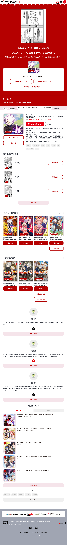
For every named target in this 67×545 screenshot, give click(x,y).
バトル (53, 145)
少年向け (14, 494)
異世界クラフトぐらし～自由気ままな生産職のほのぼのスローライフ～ (35, 457)
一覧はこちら (33, 203)
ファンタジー (36, 145)
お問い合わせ (44, 532)
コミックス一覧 (13, 138)
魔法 (28, 148)
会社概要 (26, 532)
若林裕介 (9, 102)
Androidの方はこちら (44, 81)
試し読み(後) (41, 299)
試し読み (56, 248)
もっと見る (33, 485)
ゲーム (48, 145)
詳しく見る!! (33, 334)
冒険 (32, 148)
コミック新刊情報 (10, 213)
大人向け (28, 494)
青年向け (21, 494)
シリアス (29, 145)
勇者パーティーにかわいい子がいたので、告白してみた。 (33, 470)
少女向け (34, 494)
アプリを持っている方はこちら (33, 87)
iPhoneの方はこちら (21, 81)
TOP (21, 532)
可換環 (16, 102)
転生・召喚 (7, 494)
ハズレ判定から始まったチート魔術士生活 (29, 442)
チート (37, 148)
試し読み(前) (41, 294)
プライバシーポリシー (34, 532)
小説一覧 (13, 143)
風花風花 (29, 102)
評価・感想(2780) (36, 124)
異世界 (42, 145)
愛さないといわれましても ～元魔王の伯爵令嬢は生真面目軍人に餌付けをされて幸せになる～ (35, 429)
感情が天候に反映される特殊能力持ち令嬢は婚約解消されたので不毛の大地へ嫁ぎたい (35, 415)
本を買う (10, 243)
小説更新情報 (9, 258)
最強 (58, 145)
